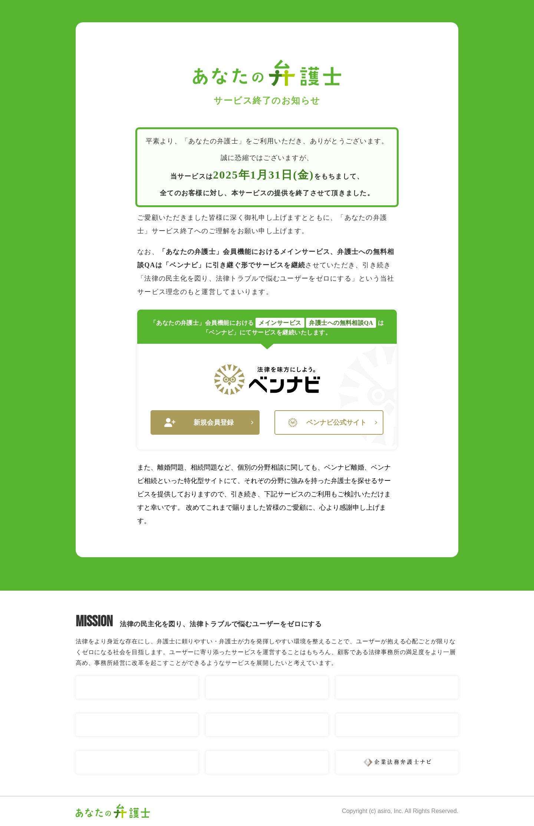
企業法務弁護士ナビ (397, 762)
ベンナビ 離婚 (267, 687)
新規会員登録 (208, 422)
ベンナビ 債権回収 (137, 762)
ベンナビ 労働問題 (267, 725)
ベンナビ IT (397, 725)
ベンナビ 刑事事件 (267, 762)
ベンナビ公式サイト (332, 422)
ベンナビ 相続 (397, 687)
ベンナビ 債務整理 (137, 725)
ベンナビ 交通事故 (137, 687)
